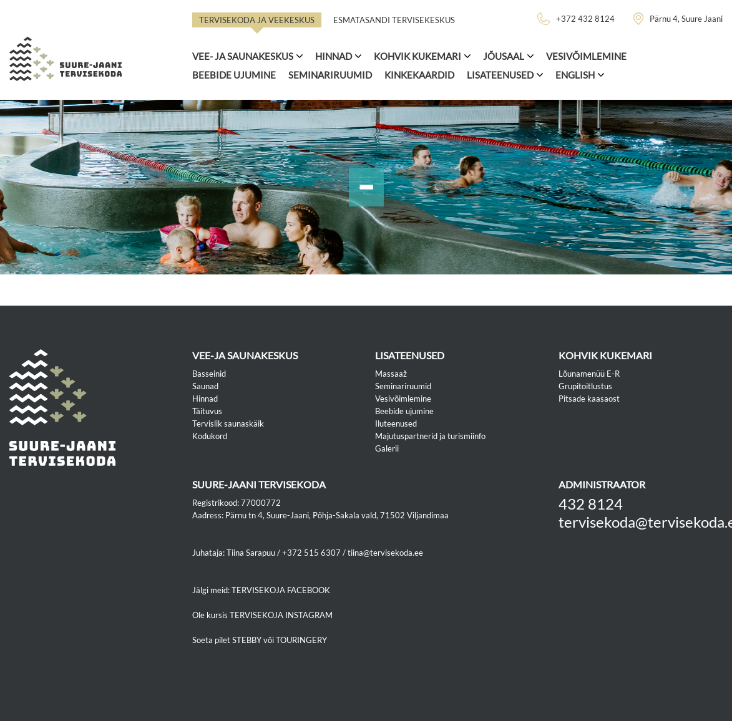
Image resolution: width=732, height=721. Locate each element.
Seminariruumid (330, 74)
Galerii (387, 448)
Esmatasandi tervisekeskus (394, 20)
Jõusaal (503, 56)
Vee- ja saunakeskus (242, 56)
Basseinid (209, 374)
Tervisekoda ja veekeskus (257, 20)
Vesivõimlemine (586, 56)
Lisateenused (500, 74)
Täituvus (207, 411)
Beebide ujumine (234, 74)
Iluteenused (396, 423)
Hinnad (333, 56)
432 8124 (591, 504)
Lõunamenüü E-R (589, 374)
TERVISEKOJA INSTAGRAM (281, 615)
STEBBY (246, 640)
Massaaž (391, 374)
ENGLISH (575, 74)
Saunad (205, 386)
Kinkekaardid (419, 74)
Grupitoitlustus (585, 386)
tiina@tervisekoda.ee (385, 553)
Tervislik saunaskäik (228, 423)
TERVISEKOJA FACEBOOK (281, 590)
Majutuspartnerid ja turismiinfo (430, 436)
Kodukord (209, 436)
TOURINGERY (301, 640)
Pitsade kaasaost (589, 399)
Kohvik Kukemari (417, 56)
